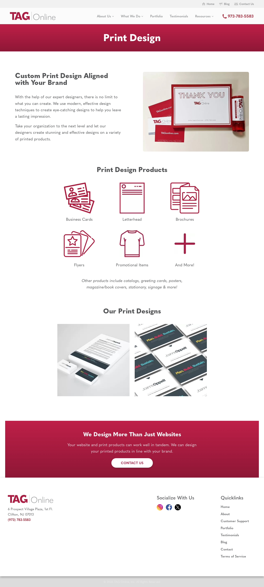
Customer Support (235, 520)
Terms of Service (233, 556)
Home (225, 506)
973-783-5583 (237, 16)
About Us (105, 16)
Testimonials (179, 16)
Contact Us (132, 462)
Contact (227, 549)
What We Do (132, 16)
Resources (204, 16)
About (225, 513)
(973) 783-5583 (19, 519)
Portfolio (156, 16)
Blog (224, 542)
